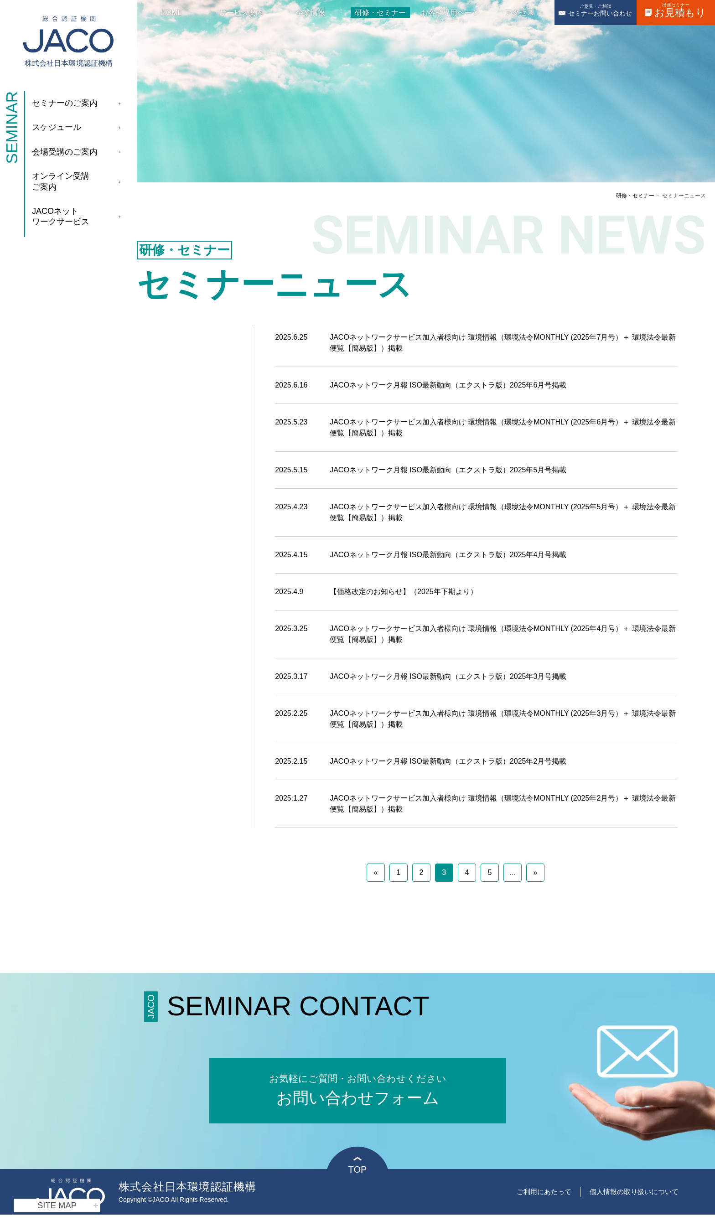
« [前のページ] (375, 872)
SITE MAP (68, 1205)
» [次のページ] (535, 872)
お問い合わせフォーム (357, 1089)
